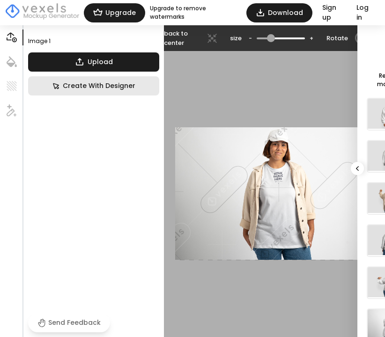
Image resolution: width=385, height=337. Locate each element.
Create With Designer (93, 86)
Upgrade (114, 13)
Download (279, 13)
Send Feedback (69, 322)
